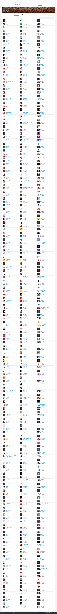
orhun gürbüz (42, 348)
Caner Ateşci (42, 115)
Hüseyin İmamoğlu (43, 472)
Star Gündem (42, 424)
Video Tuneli (42, 527)
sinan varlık (24, 33)
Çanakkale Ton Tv (42, 290)
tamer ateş (7, 139)
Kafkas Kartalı (8, 307)
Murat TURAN (42, 60)
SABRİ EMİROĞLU (43, 411)
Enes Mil (7, 568)
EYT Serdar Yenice (8, 156)
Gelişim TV (41, 561)
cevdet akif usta (42, 119)
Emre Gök (7, 469)
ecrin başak (7, 431)
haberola (41, 105)
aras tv (24, 520)
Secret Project (42, 438)
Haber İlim (24, 513)
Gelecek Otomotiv (25, 112)
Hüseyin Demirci (42, 276)
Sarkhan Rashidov (25, 331)
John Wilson (25, 345)
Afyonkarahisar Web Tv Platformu (28, 187)
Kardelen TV (7, 91)
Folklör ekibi (42, 407)
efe (23, 23)
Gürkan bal (41, 194)
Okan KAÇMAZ (42, 452)
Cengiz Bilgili (42, 286)
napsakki (24, 561)
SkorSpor (7, 57)
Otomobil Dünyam (25, 256)
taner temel (24, 363)
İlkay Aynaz (42, 541)
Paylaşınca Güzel (42, 421)
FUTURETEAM (8, 363)
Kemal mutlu (42, 252)
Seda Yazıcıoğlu (42, 50)
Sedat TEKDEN (42, 232)
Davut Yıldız (25, 469)
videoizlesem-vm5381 (43, 476)
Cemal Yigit (7, 245)
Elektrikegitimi (42, 321)
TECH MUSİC (42, 479)
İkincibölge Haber (43, 259)
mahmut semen (42, 40)
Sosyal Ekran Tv (25, 404)
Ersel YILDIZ (8, 108)
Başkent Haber (8, 290)
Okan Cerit (24, 307)
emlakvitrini (42, 400)
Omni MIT (24, 208)
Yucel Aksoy (25, 527)
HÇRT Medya (25, 146)
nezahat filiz (25, 359)
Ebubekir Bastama (8, 297)
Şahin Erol (24, 136)
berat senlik (25, 300)
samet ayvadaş (8, 548)
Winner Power (8, 225)
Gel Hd (7, 534)
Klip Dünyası (8, 259)
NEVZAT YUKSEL (25, 370)
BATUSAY (7, 149)
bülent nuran (25, 153)
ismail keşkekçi (25, 455)
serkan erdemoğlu (25, 221)
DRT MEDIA (25, 235)
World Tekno (42, 338)
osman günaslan (8, 411)
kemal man (41, 136)
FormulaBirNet (42, 256)
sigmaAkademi (42, 242)
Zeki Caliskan (8, 33)
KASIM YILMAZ (42, 149)
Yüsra (24, 310)
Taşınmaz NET (8, 428)
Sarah (6, 407)
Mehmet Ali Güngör (26, 496)
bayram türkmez (25, 67)
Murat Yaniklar (8, 19)
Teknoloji (7, 84)
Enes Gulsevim (42, 462)
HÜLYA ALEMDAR (8, 507)
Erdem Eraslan (8, 163)
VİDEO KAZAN (8, 235)
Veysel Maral (25, 324)
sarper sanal (25, 74)
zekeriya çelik (8, 153)
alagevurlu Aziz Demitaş (44, 503)
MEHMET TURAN (25, 544)
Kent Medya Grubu (26, 119)
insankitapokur (42, 19)
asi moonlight (25, 321)
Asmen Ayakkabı (42, 156)
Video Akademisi (25, 572)
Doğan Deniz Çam (25, 565)
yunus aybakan (25, 486)
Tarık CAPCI (25, 19)
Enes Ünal (7, 476)
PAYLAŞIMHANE (25, 317)
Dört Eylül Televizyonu (43, 383)
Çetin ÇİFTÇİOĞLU (8, 452)
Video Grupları (21, 14)
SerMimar (41, 64)
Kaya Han (41, 129)
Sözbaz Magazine (43, 208)
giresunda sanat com (9, 387)
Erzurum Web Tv (25, 60)
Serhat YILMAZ (8, 561)
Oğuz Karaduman (25, 108)
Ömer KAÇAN (42, 341)
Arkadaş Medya (25, 252)
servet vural (7, 184)
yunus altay (42, 356)
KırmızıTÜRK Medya (9, 338)
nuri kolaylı (24, 194)
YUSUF (7, 493)
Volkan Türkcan (8, 414)
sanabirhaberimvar (26, 57)
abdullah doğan (8, 483)
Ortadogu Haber (42, 269)
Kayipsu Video (42, 404)
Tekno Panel (8, 513)
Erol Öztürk (7, 380)
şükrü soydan (25, 273)
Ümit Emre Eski (25, 163)
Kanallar (12, 14)
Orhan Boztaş (8, 64)
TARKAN (41, 459)
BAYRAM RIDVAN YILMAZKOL (10, 390)
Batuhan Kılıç (42, 524)
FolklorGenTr (8, 252)
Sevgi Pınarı (25, 414)
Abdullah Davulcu (25, 249)
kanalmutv (24, 445)
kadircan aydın (25, 338)
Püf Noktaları (8, 324)
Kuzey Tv (7, 115)
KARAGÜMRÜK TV (26, 47)
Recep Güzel (42, 469)
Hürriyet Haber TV (25, 503)
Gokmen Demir (25, 81)
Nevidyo (41, 98)
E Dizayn (24, 91)
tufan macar (7, 544)
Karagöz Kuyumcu (25, 201)
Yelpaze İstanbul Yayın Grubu (44, 184)
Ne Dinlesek (42, 132)
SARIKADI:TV (42, 95)
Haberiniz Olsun (8, 170)
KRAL (41, 544)
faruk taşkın (42, 534)
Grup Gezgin (42, 108)
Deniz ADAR (42, 57)
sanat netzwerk (42, 177)
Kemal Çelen (8, 47)
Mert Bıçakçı (8, 50)
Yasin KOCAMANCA (26, 184)
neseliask (24, 95)
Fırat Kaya (24, 424)
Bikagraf (7, 486)
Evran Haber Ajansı (8, 43)
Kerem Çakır (42, 496)
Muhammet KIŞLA (25, 64)
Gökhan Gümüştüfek (9, 527)
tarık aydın (24, 132)
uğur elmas (24, 334)
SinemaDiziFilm (25, 115)
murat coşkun (8, 242)
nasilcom (41, 376)
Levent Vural (25, 173)
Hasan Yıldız (8, 269)
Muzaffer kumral (25, 211)
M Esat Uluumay (42, 74)
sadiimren (7, 129)
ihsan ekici (7, 201)
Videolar (8, 14)
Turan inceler (8, 95)
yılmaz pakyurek (42, 84)
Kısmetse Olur (25, 524)
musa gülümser (42, 517)
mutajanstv (41, 180)
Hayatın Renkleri (42, 366)
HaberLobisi (8, 211)
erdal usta (24, 541)
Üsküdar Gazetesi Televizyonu (27, 122)
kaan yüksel (42, 211)
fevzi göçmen (8, 160)
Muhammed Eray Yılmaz (9, 448)
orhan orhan (7, 132)
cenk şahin (7, 520)
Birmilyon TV (42, 334)
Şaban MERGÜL (8, 321)
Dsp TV (41, 500)
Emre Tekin (24, 421)
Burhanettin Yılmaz (26, 397)
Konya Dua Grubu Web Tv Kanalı (45, 197)
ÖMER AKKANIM (8, 218)
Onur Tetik (24, 452)
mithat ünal (24, 407)
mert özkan (42, 204)
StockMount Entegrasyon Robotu (11, 383)
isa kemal (41, 112)
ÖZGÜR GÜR (25, 537)
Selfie (24, 286)
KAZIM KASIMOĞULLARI (10, 221)
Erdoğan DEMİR (25, 242)
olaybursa (24, 435)
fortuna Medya (25, 293)
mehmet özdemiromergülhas (27, 438)
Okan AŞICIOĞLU (25, 479)
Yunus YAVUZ (42, 359)
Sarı (40, 558)
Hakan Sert (42, 26)
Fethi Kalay (7, 187)
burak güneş (7, 500)
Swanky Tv (24, 143)
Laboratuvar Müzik (8, 558)
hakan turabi (42, 455)
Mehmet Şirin (25, 380)
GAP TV (41, 493)
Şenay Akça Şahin (8, 300)
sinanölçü (7, 74)
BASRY (7, 472)
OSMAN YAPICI (8, 510)
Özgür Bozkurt (42, 551)
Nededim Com (25, 383)
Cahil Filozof (25, 428)
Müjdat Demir (25, 387)
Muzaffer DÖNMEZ (26, 71)
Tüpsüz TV (41, 331)
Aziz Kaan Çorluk (25, 500)
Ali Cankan (24, 348)
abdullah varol (8, 445)
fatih (6, 438)
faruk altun (24, 517)
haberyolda (42, 300)
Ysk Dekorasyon (25, 483)
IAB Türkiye (7, 283)
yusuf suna (42, 146)
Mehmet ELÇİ (42, 143)
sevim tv (41, 228)
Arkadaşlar (16, 14)
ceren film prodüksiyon (9, 81)
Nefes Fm (7, 537)
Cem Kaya (24, 266)
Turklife (41, 387)
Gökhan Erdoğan (25, 50)
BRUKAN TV (25, 105)
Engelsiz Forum (25, 276)
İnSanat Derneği (42, 170)
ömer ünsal (24, 225)
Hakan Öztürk (42, 445)
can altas (24, 558)
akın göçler (24, 204)
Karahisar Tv (42, 245)
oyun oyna (7, 421)
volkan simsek (8, 71)
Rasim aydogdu (8, 503)
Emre (41, 23)
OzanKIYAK (42, 91)
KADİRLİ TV (24, 510)
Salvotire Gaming (42, 448)
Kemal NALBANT (25, 84)
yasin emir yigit (42, 218)
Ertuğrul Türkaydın (25, 568)
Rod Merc (7, 197)
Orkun (41, 572)
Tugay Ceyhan (42, 431)
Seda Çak (41, 33)
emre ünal (41, 435)
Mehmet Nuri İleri (8, 496)
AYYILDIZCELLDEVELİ (26, 180)
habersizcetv (25, 98)
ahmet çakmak (25, 40)
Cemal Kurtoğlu (42, 510)
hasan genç (7, 143)
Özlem (41, 43)
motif (41, 71)
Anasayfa (4, 14)
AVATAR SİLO (25, 245)
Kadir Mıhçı (7, 479)
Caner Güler (24, 400)
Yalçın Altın (41, 47)
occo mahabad (8, 462)
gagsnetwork (25, 259)
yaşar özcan (42, 428)
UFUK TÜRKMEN (25, 411)
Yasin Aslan (7, 310)
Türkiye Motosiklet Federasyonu (11, 293)
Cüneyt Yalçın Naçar (9, 376)
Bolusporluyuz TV (8, 119)
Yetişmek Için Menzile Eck (27, 472)
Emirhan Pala (25, 197)
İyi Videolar (7, 397)
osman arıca (25, 493)
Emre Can (41, 88)
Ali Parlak (7, 177)
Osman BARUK (42, 380)
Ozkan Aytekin (8, 88)
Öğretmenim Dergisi (43, 249)
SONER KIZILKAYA (26, 43)
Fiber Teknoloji (8, 67)
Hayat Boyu (24, 314)
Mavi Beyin (24, 431)
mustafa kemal (42, 273)
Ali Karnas (41, 221)
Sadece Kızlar (42, 373)
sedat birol (7, 26)
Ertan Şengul (25, 476)
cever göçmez (25, 534)
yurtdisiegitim (42, 414)
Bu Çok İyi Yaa (8, 400)
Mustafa (41, 520)
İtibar (41, 390)
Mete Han (41, 160)
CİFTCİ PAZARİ (8, 204)
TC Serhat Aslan (42, 486)
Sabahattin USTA (42, 81)
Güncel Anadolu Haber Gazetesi (10, 370)
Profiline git (7, 20)
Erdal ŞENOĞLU (8, 334)
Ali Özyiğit (7, 286)
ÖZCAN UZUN (8, 331)
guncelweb (42, 266)
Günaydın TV (8, 317)
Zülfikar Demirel (8, 276)
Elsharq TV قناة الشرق (9, 266)
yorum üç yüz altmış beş (44, 310)
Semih (24, 390)
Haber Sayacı (25, 459)
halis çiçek (7, 348)
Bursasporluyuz (25, 139)
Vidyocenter (42, 283)
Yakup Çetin (7, 40)
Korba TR (24, 551)
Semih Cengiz (8, 524)
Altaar (41, 201)
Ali (23, 290)
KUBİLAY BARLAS (8, 98)
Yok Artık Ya (24, 283)
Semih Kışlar (42, 297)
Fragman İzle (8, 136)
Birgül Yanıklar (25, 218)
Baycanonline (42, 235)
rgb (6, 341)
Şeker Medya (42, 565)
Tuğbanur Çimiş (8, 314)
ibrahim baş (24, 507)
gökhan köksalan (8, 565)
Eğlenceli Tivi (25, 548)
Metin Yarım (42, 225)
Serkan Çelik (8, 551)
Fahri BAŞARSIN (8, 249)
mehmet (24, 232)
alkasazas (7, 228)
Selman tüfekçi (42, 163)
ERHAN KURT (42, 345)
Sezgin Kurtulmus (43, 537)
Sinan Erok (24, 228)
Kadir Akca (41, 483)
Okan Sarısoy (25, 448)
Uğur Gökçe (24, 88)
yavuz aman (7, 23)
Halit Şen (41, 153)
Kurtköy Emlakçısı (43, 513)
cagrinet (7, 404)
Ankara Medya (25, 341)
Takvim (30, 14)
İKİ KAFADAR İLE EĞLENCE (44, 568)
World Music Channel (26, 160)
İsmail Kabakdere (8, 359)
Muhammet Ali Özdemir (9, 273)
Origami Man (8, 541)
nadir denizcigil (8, 146)
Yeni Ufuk (7, 232)
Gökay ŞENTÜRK (25, 376)
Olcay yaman (8, 424)
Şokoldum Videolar (43, 324)
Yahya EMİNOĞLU (25, 366)
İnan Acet (41, 363)
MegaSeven (42, 122)
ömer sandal (42, 548)
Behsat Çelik (8, 173)
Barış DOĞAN (42, 507)
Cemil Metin (42, 67)
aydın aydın (42, 370)
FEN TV (7, 122)
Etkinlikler (26, 14)
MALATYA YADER (43, 187)
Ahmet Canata (8, 373)
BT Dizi (41, 397)
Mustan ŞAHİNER (8, 112)
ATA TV (24, 297)
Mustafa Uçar (25, 170)
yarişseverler (25, 462)
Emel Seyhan (25, 177)
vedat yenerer (8, 256)
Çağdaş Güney (8, 517)
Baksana (41, 317)
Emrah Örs (41, 173)
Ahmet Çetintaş (8, 194)
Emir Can (41, 293)
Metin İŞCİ (24, 26)
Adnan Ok (24, 129)
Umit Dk (41, 139)
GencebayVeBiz (25, 373)
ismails (7, 60)
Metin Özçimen (25, 149)
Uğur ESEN (7, 345)
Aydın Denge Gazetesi (9, 572)
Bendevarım (7, 366)
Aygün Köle (7, 356)
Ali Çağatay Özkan (8, 180)
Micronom (7, 208)
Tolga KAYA (24, 356)
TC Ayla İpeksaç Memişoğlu (44, 307)
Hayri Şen (24, 156)
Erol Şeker (7, 105)
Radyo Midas (42, 314)
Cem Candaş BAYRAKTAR (10, 435)
